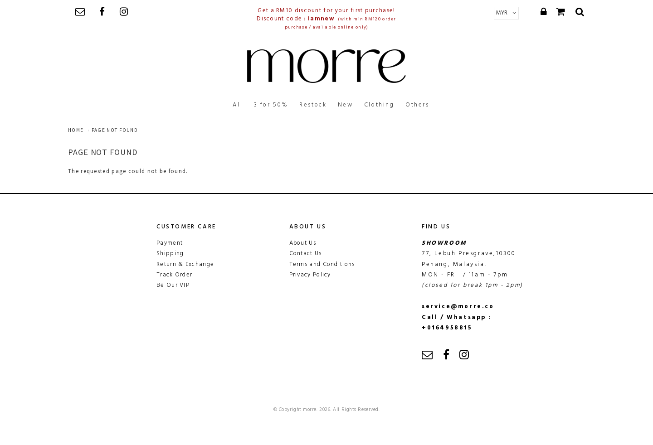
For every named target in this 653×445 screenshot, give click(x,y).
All (238, 105)
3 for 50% (271, 105)
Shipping (170, 253)
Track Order (174, 275)
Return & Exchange (185, 264)
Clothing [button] (379, 105)
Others (417, 105)
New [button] (345, 105)
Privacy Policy (310, 275)
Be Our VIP (173, 285)
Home (75, 130)
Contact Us (305, 253)
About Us (302, 243)
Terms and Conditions (322, 264)
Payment (169, 243)
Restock (312, 105)
